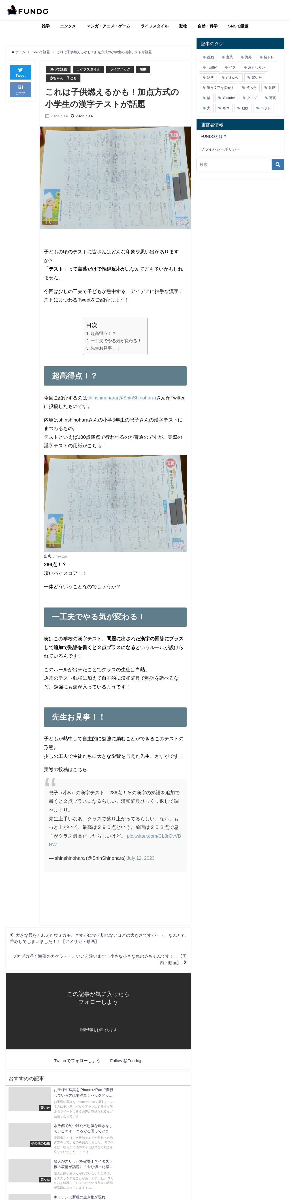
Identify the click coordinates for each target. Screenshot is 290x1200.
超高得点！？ (103, 333)
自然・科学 (208, 26)
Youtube (229, 98)
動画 (272, 87)
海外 (248, 57)
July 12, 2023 (141, 858)
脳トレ (269, 57)
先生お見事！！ (105, 348)
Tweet (21, 71)
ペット (266, 108)
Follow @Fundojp (126, 1064)
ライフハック (124, 69)
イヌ (232, 67)
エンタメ (68, 26)
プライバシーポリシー (220, 149)
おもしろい (256, 67)
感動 (148, 69)
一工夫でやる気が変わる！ (116, 341)
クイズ (252, 98)
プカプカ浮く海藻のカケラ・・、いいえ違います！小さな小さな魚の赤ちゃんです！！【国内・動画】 (104, 963)
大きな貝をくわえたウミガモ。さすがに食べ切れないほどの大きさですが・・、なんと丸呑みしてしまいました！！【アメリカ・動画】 (97, 940)
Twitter (61, 556)
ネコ (226, 108)
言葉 (229, 57)
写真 (272, 98)
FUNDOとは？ (214, 136)
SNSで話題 (238, 26)
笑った (251, 87)
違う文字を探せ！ (220, 87)
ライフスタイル (155, 26)
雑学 (46, 26)
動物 (183, 26)
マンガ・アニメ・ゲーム (108, 26)
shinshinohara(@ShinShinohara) (122, 397)
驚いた (257, 77)
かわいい (233, 77)
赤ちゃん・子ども (64, 78)
